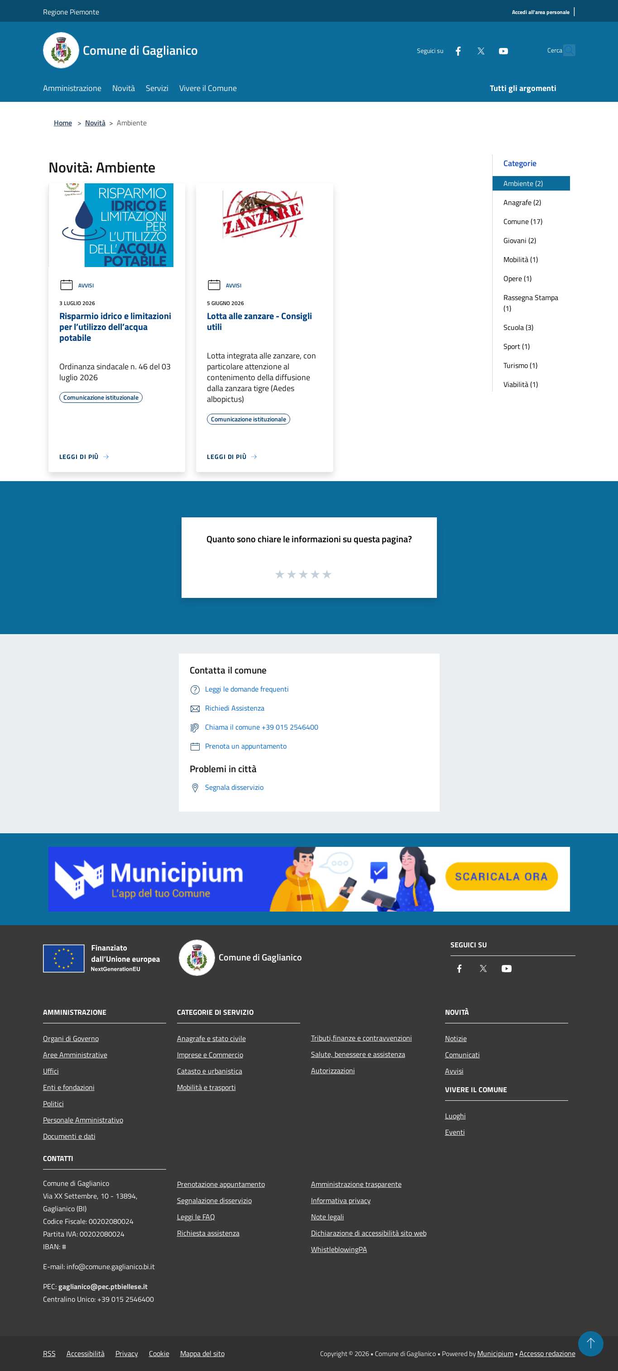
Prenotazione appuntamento (221, 1184)
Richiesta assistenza (208, 1233)
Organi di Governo (71, 1038)
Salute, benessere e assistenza (358, 1054)
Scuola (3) (518, 327)
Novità (95, 122)
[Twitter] (461, 50)
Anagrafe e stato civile (211, 1038)
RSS (49, 1353)
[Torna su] (591, 1344)
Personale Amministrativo (83, 1119)
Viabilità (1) (520, 384)
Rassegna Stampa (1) (530, 303)
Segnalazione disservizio (214, 1200)
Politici (53, 1103)
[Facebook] (439, 50)
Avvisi (76, 285)
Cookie (159, 1353)
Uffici (51, 1070)
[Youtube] (484, 50)
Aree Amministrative (75, 1054)
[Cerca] (564, 50)
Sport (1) (516, 346)
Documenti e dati (69, 1136)
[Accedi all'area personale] (541, 12)
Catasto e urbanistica (209, 1070)
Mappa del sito (202, 1353)
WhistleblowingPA (339, 1249)
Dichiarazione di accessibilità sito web (368, 1233)
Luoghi (455, 1115)
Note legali (327, 1216)
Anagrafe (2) (522, 202)
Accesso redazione (547, 1353)
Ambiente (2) (523, 183)
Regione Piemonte (71, 11)
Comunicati (462, 1054)
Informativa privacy (341, 1200)
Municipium (495, 1353)
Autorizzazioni (333, 1070)
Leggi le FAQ (196, 1216)
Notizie (456, 1038)
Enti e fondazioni (69, 1087)
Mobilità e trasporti (206, 1087)
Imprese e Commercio (210, 1054)
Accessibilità (86, 1353)
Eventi (455, 1132)
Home (63, 122)
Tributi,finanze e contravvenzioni (361, 1037)
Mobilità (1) (520, 259)
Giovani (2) (519, 240)
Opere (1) (517, 278)
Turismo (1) (520, 365)
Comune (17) (522, 221)
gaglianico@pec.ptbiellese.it (103, 1286)
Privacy (126, 1353)
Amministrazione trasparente (356, 1184)
